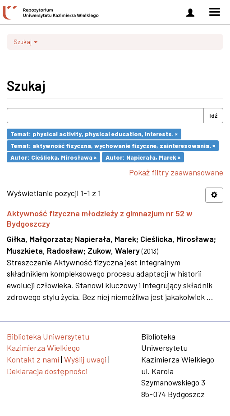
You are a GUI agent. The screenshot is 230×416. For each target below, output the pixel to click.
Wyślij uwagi (85, 359)
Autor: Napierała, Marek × (143, 157)
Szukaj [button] (25, 41)
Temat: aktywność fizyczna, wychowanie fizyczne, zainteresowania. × (112, 145)
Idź (213, 115)
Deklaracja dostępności (47, 371)
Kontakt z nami (33, 359)
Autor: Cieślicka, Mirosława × (53, 157)
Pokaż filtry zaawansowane (176, 172)
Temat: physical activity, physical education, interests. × (94, 134)
